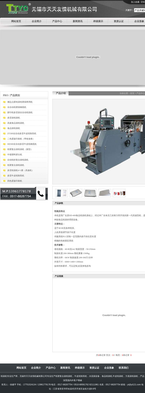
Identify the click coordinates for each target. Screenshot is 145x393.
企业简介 (37, 21)
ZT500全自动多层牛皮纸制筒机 (21, 133)
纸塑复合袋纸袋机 (15, 165)
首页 (132, 93)
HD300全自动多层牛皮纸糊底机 (22, 144)
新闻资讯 (78, 21)
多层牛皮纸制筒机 (15, 175)
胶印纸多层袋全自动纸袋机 (20, 112)
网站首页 (16, 21)
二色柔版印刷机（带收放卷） (21, 139)
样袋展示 (98, 21)
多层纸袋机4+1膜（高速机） (20, 170)
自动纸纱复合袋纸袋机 (17, 160)
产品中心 (57, 21)
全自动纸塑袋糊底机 (16, 107)
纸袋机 (4, 376)
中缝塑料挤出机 (14, 154)
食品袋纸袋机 (13, 128)
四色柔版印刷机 (14, 181)
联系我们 (124, 367)
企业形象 (139, 21)
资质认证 (119, 21)
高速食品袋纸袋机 (15, 123)
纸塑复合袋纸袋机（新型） (20, 149)
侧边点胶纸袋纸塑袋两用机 (20, 102)
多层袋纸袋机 (13, 117)
